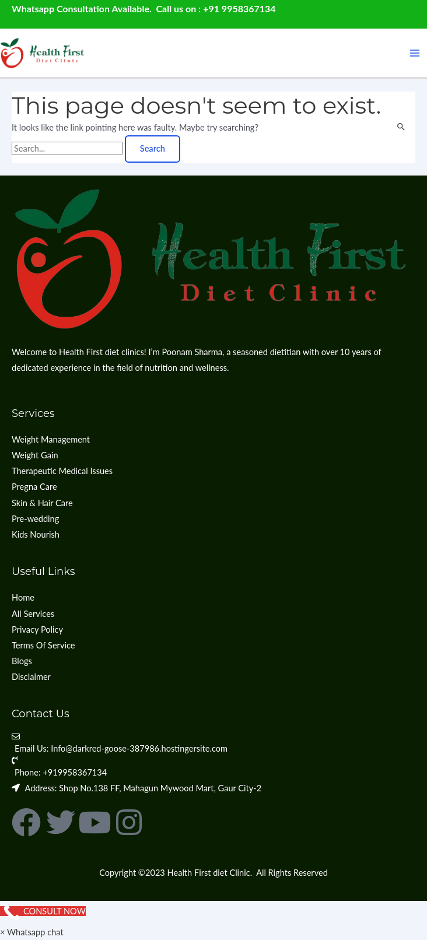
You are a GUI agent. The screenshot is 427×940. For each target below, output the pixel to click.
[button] (32, 932)
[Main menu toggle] (414, 53)
